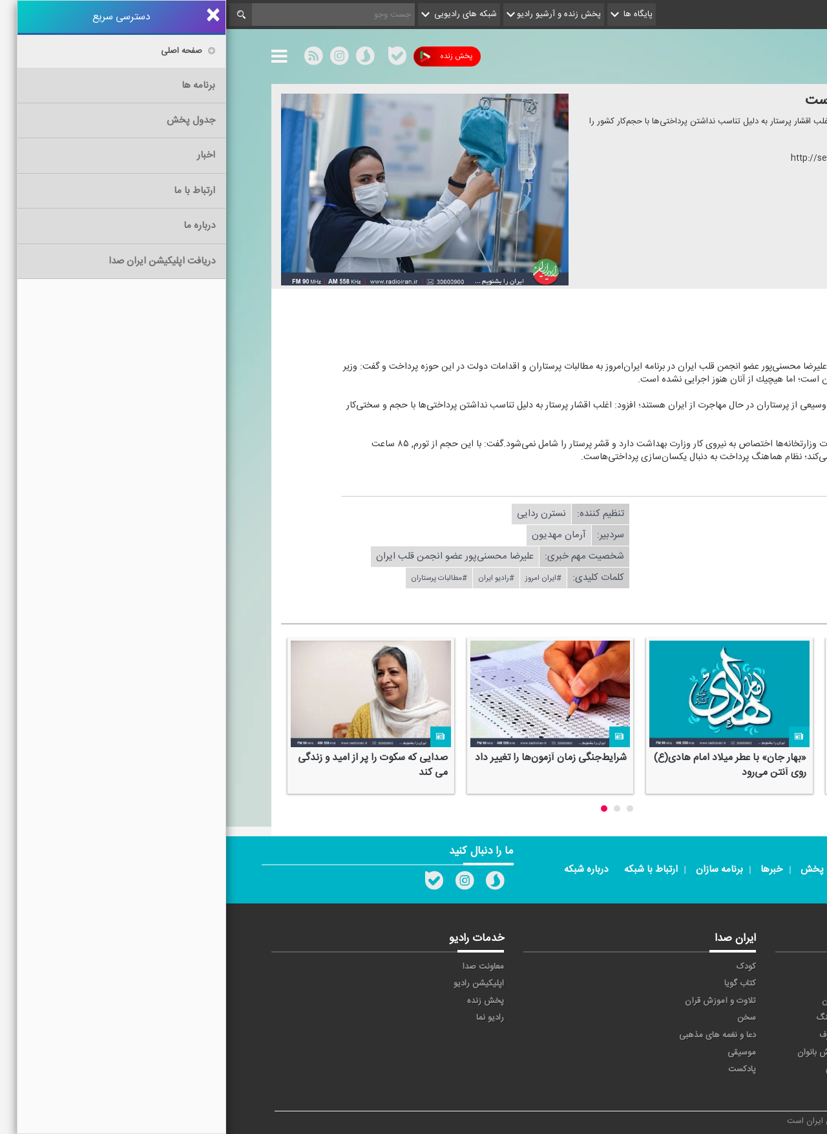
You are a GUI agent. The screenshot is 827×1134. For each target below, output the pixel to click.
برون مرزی (672, 1069)
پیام (607, 983)
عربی (761, 1069)
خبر (763, 967)
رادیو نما (264, 1018)
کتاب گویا (514, 983)
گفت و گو (674, 1035)
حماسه (680, 967)
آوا (609, 967)
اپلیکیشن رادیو (252, 983)
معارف (603, 1035)
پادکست (516, 1069)
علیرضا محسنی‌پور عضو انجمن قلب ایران (229, 556)
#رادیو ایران (270, 578)
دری (607, 1069)
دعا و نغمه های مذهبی (491, 1035)
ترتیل (759, 1001)
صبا (685, 1018)
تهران (682, 1001)
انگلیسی (755, 1087)
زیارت (682, 1087)
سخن (520, 1018)
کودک (520, 967)
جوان (605, 1001)
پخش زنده (220, 56)
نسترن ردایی (315, 514)
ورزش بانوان (592, 1053)
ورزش (681, 1053)
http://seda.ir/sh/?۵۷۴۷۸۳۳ (619, 158)
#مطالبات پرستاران (213, 578)
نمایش (757, 1053)
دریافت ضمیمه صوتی (678, 333)
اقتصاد (758, 983)
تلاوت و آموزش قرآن (494, 1001)
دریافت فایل (677, 514)
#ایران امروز (317, 578)
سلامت (756, 1018)
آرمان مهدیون (333, 535)
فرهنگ (602, 1018)
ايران (683, 983)
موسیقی (515, 1053)
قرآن (761, 1035)
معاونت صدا (257, 967)
